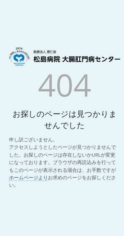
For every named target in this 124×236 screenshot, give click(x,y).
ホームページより (28, 177)
